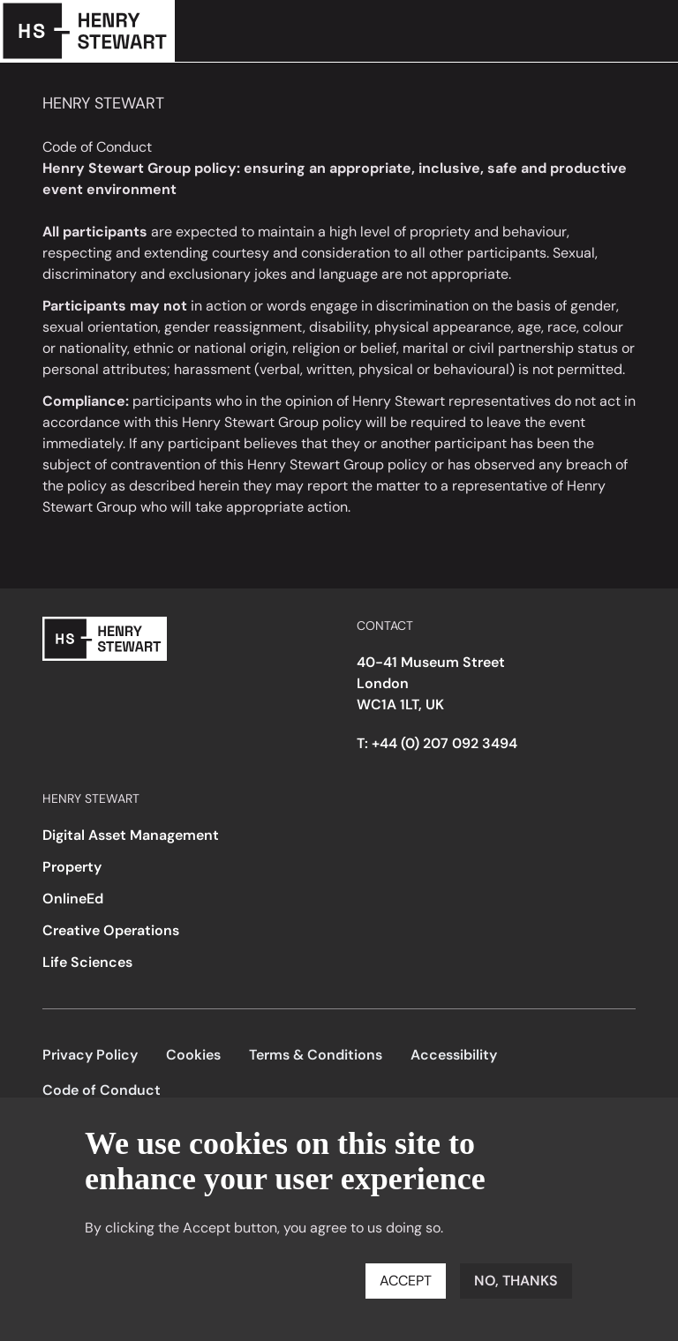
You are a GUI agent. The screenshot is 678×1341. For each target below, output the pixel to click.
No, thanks (516, 1280)
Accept (406, 1280)
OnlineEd (72, 898)
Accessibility (454, 1054)
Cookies (193, 1054)
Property (72, 867)
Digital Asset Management (130, 835)
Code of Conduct (101, 1090)
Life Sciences (87, 962)
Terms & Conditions (315, 1054)
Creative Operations (110, 930)
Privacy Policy (90, 1054)
